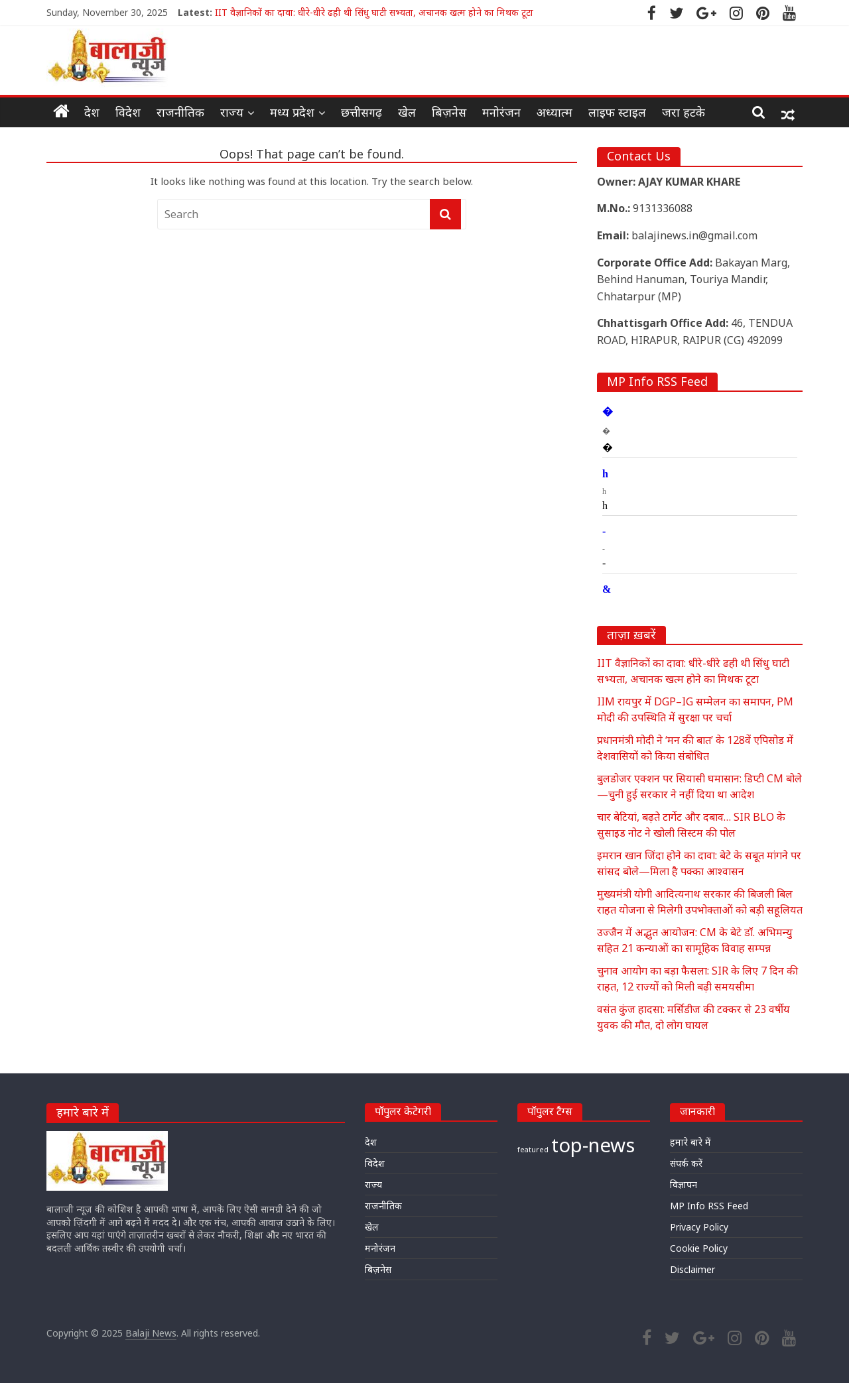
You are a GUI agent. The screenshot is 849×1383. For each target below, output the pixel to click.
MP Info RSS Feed (709, 1205)
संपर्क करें (686, 1163)
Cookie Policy (699, 1248)
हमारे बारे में (690, 1142)
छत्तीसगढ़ (361, 112)
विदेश (128, 112)
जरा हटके (683, 112)
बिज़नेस (449, 112)
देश (91, 112)
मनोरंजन (501, 112)
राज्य (231, 112)
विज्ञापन (683, 1184)
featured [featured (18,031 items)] (533, 1149)
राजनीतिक (180, 112)
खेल (407, 112)
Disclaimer (692, 1269)
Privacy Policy (699, 1227)
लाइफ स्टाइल (617, 112)
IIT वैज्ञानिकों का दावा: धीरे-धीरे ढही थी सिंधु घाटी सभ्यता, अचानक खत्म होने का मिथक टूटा (374, 12)
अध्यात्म (554, 112)
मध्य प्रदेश (292, 112)
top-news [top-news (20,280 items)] (593, 1145)
